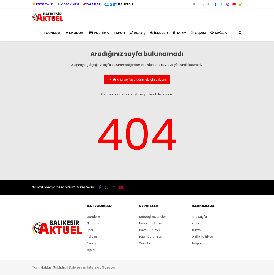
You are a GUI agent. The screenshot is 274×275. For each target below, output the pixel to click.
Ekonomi (75, 33)
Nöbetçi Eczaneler (152, 217)
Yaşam (198, 33)
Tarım (179, 33)
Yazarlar (198, 223)
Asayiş (137, 33)
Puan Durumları (150, 236)
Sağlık (218, 33)
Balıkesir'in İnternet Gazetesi (92, 267)
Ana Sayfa (199, 217)
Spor (119, 33)
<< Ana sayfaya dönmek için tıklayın (137, 79)
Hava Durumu (149, 230)
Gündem (52, 33)
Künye (196, 230)
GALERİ (43, 4)
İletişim (197, 243)
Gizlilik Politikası (202, 236)
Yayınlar (145, 243)
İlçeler (159, 33)
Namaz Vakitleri (150, 223)
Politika (99, 33)
